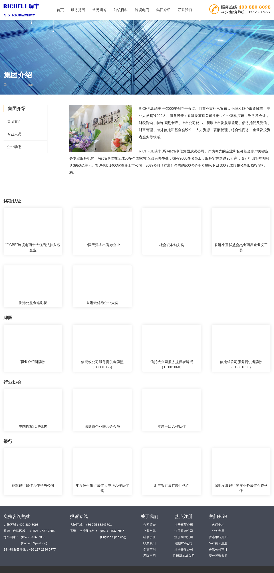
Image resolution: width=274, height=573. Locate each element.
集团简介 (14, 121)
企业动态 (14, 147)
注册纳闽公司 (183, 537)
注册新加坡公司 (184, 555)
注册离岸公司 (183, 524)
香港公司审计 (218, 549)
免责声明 (149, 549)
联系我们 (185, 10)
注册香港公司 (183, 531)
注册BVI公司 (183, 543)
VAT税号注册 (218, 543)
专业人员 (14, 134)
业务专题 (218, 531)
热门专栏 (218, 524)
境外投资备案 (218, 555)
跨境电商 (142, 10)
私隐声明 (149, 555)
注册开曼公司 (183, 549)
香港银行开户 (218, 537)
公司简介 (149, 524)
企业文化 (149, 531)
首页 (60, 10)
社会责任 (149, 537)
